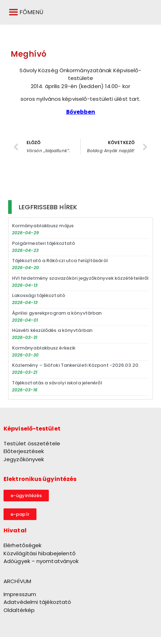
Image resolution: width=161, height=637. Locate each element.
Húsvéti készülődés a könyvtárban (52, 330)
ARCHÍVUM (17, 581)
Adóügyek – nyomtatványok (41, 561)
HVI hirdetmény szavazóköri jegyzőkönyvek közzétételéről (80, 278)
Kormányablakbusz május (43, 225)
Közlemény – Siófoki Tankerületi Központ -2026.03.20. (75, 365)
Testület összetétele (32, 443)
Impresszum (20, 594)
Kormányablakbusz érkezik (43, 348)
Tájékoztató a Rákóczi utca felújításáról (60, 260)
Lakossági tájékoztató (38, 295)
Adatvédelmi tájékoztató (37, 602)
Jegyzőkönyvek (24, 459)
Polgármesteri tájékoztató (43, 243)
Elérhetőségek (22, 545)
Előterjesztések (24, 451)
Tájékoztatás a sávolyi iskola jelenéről (57, 382)
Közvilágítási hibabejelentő (40, 553)
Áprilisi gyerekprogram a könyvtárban (57, 313)
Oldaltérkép (19, 610)
